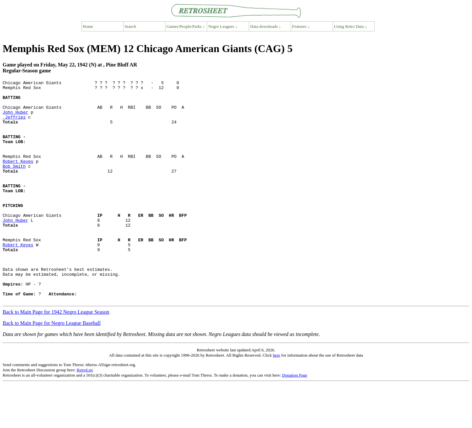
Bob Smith (14, 184)
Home (88, 26)
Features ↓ (301, 26)
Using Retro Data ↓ (350, 26)
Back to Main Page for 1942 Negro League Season (56, 356)
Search (130, 26)
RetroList (85, 414)
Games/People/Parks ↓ (186, 26)
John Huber (15, 119)
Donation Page (294, 419)
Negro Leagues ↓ (223, 26)
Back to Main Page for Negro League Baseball (52, 367)
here (276, 399)
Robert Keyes (18, 178)
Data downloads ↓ (265, 26)
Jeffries (14, 125)
